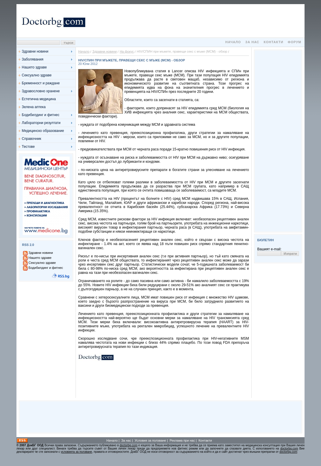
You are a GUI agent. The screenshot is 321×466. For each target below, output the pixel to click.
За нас (252, 42)
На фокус (127, 51)
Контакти (273, 42)
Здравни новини (35, 51)
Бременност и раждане (41, 83)
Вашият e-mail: (269, 249)
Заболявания (32, 59)
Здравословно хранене (41, 91)
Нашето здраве (34, 67)
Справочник (31, 139)
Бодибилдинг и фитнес (40, 115)
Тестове (28, 147)
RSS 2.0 (28, 245)
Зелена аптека (34, 107)
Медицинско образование (43, 131)
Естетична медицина (39, 99)
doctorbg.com (129, 445)
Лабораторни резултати (41, 123)
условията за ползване (76, 451)
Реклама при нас (182, 440)
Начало (233, 42)
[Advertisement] (196, 21)
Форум (294, 42)
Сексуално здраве (36, 75)
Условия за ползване (150, 440)
